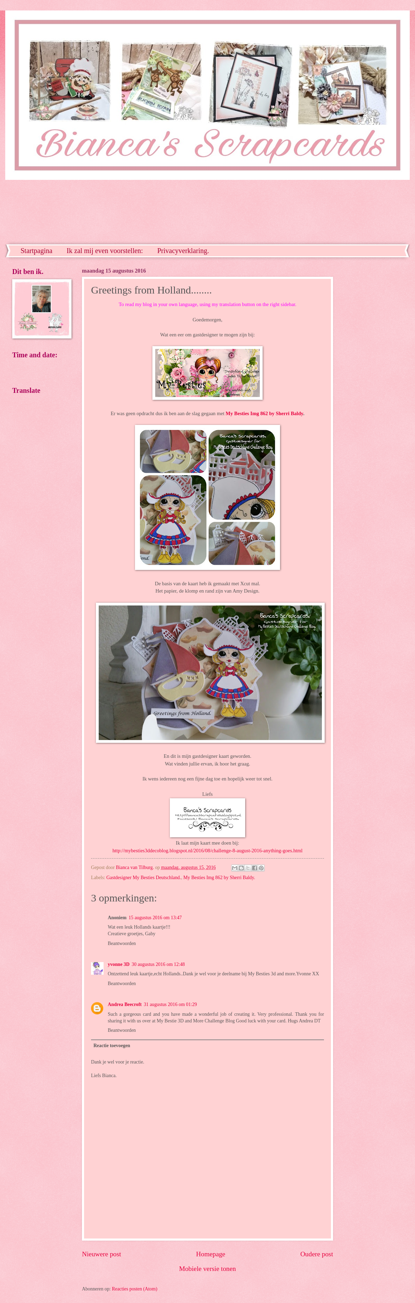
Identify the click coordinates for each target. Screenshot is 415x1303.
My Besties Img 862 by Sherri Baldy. (219, 877)
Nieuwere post (101, 1254)
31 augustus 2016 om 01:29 (170, 1004)
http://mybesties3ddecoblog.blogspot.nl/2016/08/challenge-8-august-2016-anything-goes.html (207, 850)
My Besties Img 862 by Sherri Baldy (264, 413)
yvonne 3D (118, 964)
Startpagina (36, 250)
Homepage (210, 1254)
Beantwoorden (122, 943)
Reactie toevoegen (111, 1045)
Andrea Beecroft (125, 1004)
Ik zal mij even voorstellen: (105, 250)
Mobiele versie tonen (207, 1268)
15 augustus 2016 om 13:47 (155, 917)
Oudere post (316, 1254)
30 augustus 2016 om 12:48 (158, 964)
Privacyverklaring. (183, 250)
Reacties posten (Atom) (134, 1288)
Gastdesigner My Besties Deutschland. (143, 877)
